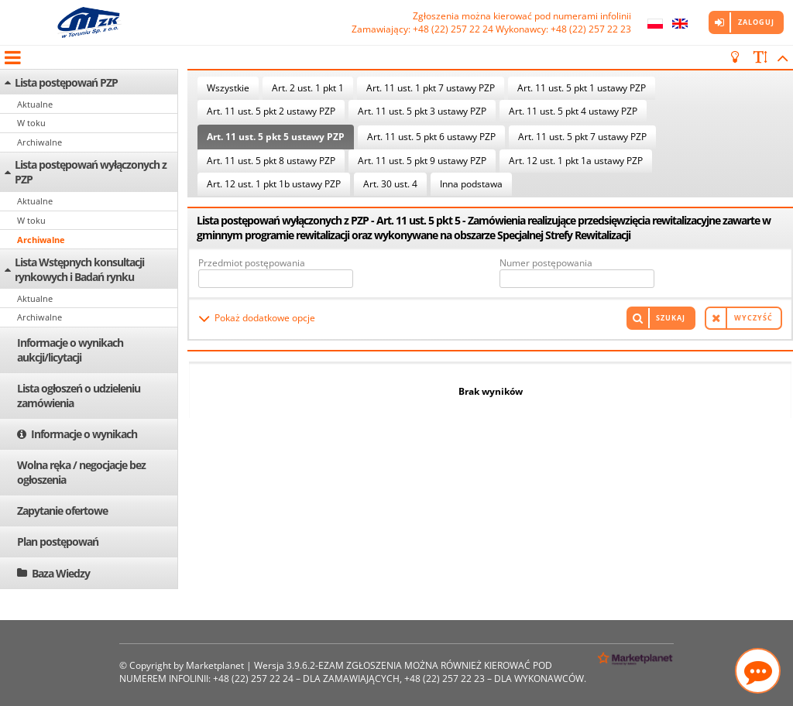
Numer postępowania (545, 262)
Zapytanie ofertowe (62, 510)
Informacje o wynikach (84, 434)
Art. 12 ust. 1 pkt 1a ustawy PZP (576, 160)
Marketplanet (215, 665)
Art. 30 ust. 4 (390, 183)
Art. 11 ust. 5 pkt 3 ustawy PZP (422, 111)
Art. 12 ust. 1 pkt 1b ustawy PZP (274, 183)
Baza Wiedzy (61, 573)
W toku (31, 123)
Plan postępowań (57, 541)
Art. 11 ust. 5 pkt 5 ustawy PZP (276, 136)
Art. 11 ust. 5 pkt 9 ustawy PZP (422, 160)
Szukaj (670, 318)
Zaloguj (756, 22)
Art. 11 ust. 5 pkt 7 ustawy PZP (582, 136)
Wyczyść (753, 318)
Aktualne (35, 104)
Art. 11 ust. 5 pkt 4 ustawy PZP (573, 111)
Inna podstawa (471, 183)
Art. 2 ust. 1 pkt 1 (308, 87)
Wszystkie (228, 87)
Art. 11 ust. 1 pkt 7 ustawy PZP (430, 87)
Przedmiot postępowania (251, 262)
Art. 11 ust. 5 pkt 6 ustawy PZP (431, 136)
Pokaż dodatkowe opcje (265, 317)
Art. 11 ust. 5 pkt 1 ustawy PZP (581, 87)
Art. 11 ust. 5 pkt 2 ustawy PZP (271, 111)
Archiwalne (39, 142)
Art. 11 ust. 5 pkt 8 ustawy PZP (271, 160)
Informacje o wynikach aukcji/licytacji (70, 350)
